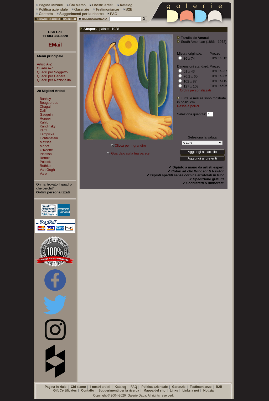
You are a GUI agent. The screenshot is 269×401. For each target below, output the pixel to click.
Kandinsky (47, 126)
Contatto (87, 390)
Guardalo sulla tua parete (130, 153)
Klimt (43, 130)
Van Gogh (47, 170)
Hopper (45, 118)
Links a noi (190, 390)
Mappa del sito (154, 390)
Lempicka (47, 134)
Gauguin (46, 114)
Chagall (45, 107)
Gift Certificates (65, 390)
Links (174, 390)
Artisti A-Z (43, 64)
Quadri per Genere (49, 76)
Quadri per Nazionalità (52, 80)
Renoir (45, 158)
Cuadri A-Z (43, 68)
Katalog (120, 387)
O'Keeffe (46, 150)
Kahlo (44, 122)
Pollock (45, 162)
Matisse (45, 142)
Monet (44, 146)
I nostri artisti (100, 387)
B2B (219, 387)
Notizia (208, 390)
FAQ (134, 387)
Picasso (46, 154)
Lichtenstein (49, 138)
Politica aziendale (154, 387)
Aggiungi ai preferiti (202, 158)
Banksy (45, 99)
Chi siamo (78, 387)
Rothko (45, 166)
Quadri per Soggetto (51, 72)
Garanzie (178, 387)
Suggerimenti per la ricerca (119, 390)
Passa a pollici (188, 106)
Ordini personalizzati (195, 90)
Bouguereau (49, 103)
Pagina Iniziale (55, 387)
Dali (42, 110)
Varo (43, 174)
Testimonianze (200, 387)
